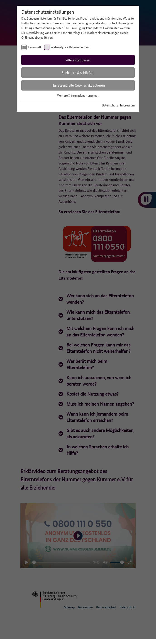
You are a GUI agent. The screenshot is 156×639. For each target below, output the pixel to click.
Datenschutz (110, 105)
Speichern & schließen (78, 72)
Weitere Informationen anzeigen (78, 95)
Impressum (127, 105)
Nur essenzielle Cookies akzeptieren (78, 85)
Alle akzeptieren (78, 60)
